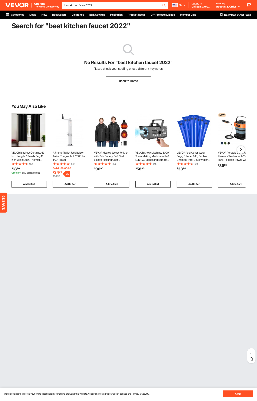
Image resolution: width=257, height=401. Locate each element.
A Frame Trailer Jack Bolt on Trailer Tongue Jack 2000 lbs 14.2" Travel (69, 156)
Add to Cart (29, 184)
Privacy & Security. (141, 393)
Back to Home (128, 81)
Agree (238, 393)
